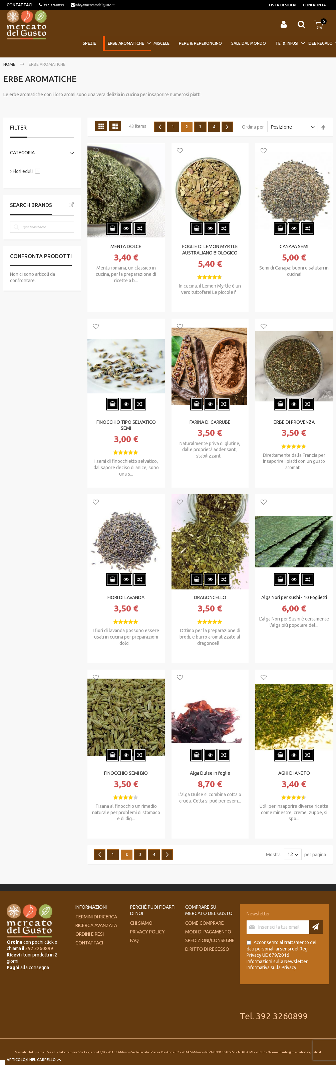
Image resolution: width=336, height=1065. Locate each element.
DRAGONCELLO (210, 597)
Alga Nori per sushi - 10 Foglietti (294, 597)
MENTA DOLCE (125, 246)
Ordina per (253, 127)
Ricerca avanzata (96, 925)
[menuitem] (91, 43)
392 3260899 (53, 5)
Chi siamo (141, 923)
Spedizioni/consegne (210, 940)
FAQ (134, 940)
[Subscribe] (316, 927)
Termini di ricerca (96, 916)
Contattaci (89, 942)
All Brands (71, 205)
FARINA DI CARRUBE (210, 422)
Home (9, 64)
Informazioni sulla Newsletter (277, 961)
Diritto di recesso (207, 949)
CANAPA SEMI (294, 246)
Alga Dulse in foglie (210, 773)
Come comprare (204, 923)
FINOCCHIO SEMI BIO (126, 773)
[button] (95, 151)
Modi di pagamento (208, 931)
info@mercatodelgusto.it (94, 5)
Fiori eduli (23, 171)
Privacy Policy (147, 931)
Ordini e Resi (89, 934)
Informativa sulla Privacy (271, 967)
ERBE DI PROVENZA (294, 422)
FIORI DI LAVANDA (125, 597)
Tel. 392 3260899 (274, 1016)
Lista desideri (282, 5)
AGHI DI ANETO (294, 773)
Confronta (314, 5)
